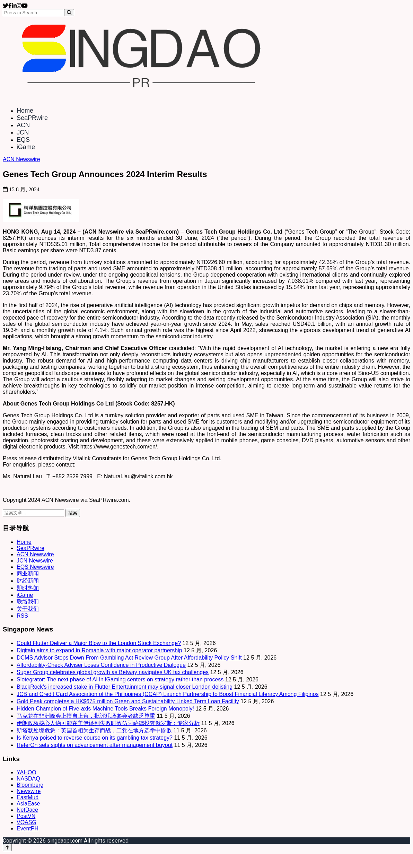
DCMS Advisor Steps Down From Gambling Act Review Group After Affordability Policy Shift (129, 658)
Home (25, 110)
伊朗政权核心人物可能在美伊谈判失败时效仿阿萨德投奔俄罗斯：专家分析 (108, 723)
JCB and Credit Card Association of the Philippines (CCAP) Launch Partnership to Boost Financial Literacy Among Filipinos (168, 694)
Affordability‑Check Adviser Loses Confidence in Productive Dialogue (101, 665)
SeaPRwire (32, 117)
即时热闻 (28, 588)
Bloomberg (30, 785)
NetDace (27, 810)
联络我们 (28, 601)
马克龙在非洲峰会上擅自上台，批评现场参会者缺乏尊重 (86, 716)
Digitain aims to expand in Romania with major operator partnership (99, 650)
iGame (26, 146)
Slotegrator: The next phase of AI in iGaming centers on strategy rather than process (120, 679)
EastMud (27, 797)
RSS (22, 616)
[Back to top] (7, 847)
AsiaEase (28, 804)
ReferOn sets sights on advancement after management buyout (95, 745)
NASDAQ (28, 779)
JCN (23, 132)
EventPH (27, 828)
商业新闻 (28, 573)
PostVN (26, 816)
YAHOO (26, 772)
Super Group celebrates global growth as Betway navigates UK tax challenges (113, 672)
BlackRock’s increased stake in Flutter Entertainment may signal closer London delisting (124, 687)
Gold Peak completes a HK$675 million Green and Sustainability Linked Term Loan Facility (128, 701)
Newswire (29, 791)
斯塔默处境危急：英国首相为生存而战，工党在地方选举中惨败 (94, 730)
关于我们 (28, 609)
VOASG (26, 822)
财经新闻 (28, 581)
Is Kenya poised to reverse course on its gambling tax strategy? (95, 738)
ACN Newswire (21, 159)
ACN (23, 125)
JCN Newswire (35, 561)
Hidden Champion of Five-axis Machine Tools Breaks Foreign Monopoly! (105, 709)
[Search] (69, 12)
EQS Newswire (35, 567)
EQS (23, 139)
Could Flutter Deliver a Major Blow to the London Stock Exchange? (99, 643)
